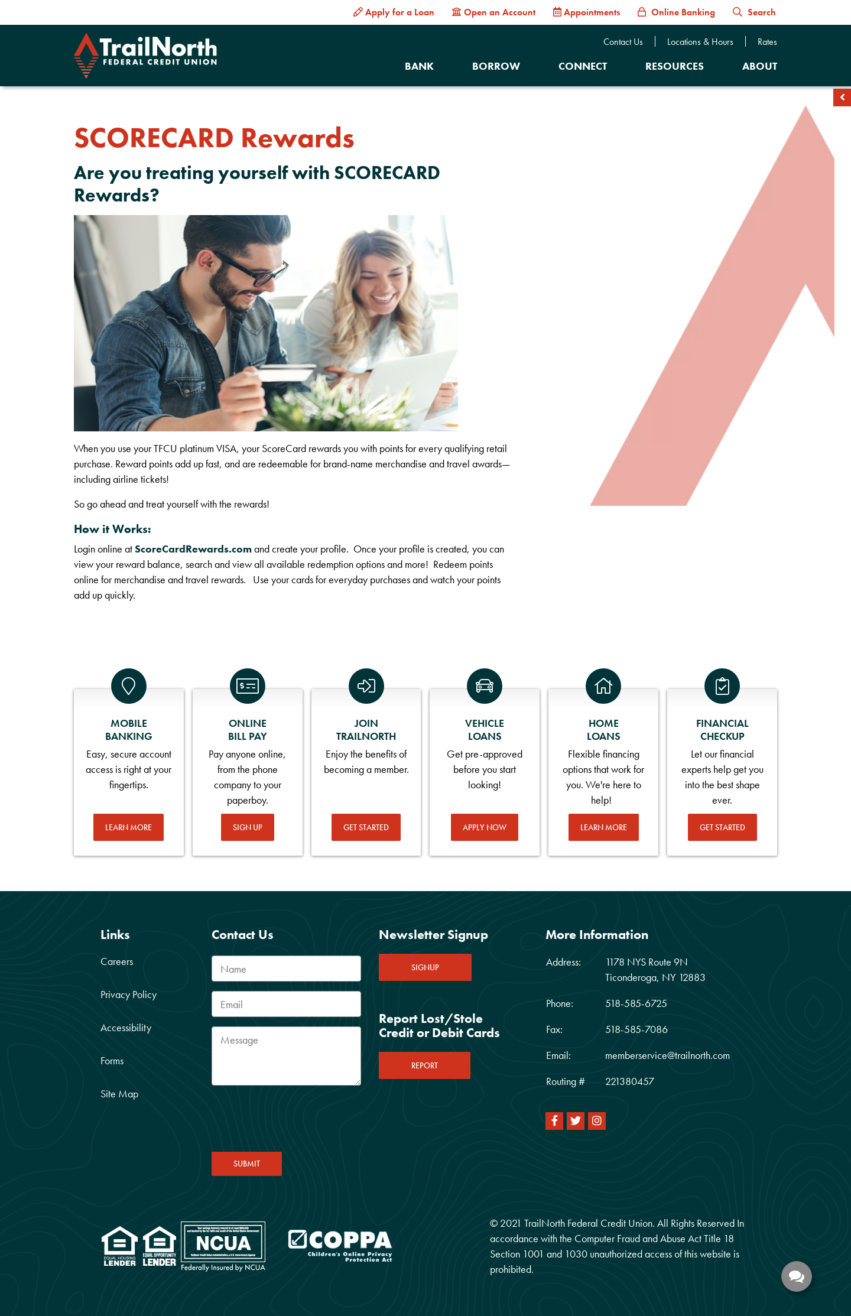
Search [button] (754, 12)
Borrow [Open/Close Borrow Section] (496, 66)
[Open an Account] (493, 12)
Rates (767, 42)
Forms (112, 1060)
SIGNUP (425, 967)
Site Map (119, 1093)
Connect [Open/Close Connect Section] (582, 66)
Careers (116, 961)
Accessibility (125, 1027)
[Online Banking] (676, 12)
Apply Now (484, 827)
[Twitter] (575, 1121)
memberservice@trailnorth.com (667, 1055)
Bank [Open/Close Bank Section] (419, 66)
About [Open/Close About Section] (759, 66)
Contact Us (623, 42)
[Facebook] (554, 1121)
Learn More (128, 827)
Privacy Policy (128, 994)
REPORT (424, 1065)
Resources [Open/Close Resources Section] (674, 66)
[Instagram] (597, 1121)
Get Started (366, 827)
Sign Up (247, 827)
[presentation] (301, 1122)
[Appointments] (586, 12)
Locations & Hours (700, 42)
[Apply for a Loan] (393, 12)
